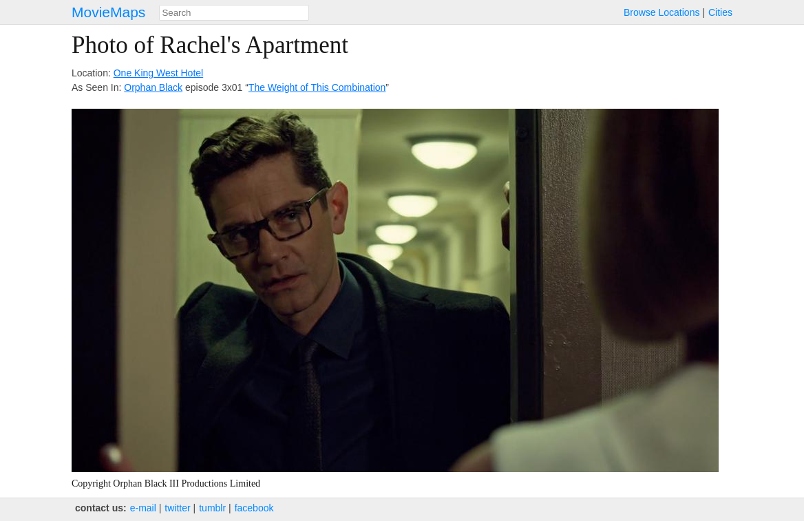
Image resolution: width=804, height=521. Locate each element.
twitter (177, 507)
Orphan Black (153, 87)
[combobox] (234, 13)
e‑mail (143, 507)
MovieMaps (108, 12)
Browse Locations (662, 12)
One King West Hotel (158, 72)
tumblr (212, 507)
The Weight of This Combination (316, 87)
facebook (254, 507)
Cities (720, 12)
